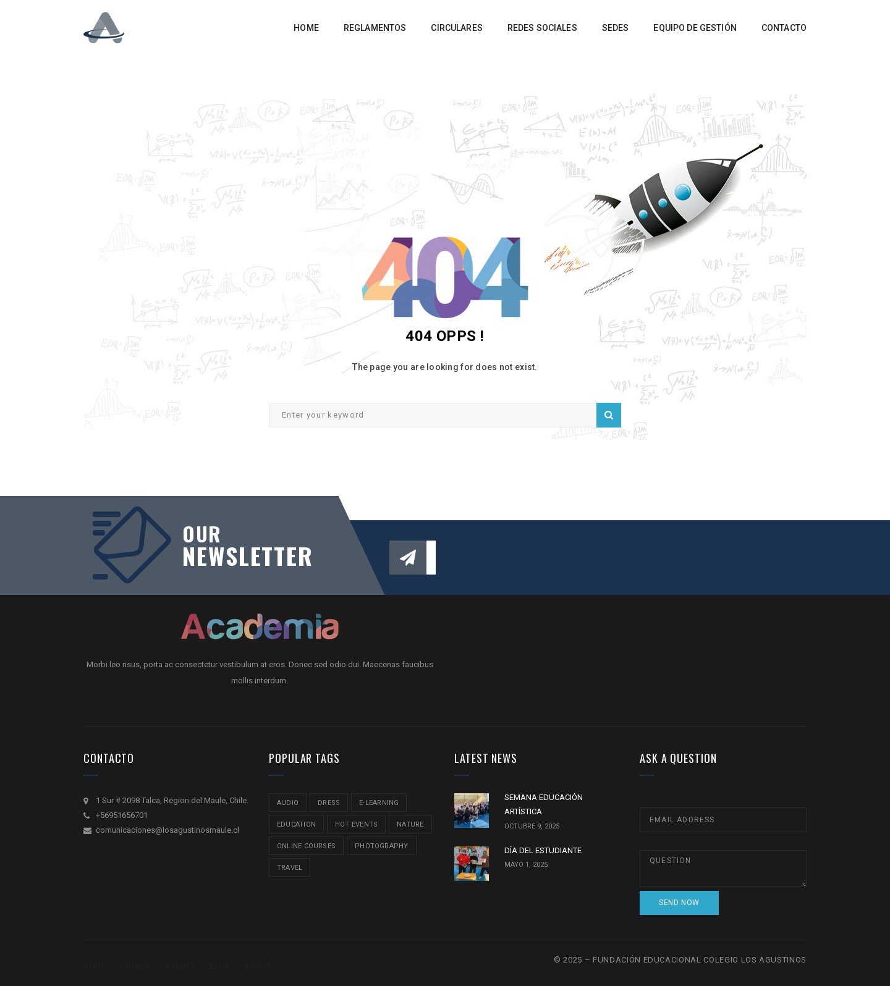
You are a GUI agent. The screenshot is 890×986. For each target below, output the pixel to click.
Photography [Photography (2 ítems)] (381, 846)
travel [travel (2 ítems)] (289, 868)
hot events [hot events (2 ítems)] (356, 824)
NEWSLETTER (241, 555)
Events (180, 966)
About (257, 966)
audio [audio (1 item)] (288, 803)
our (202, 534)
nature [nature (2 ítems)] (410, 824)
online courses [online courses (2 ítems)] (306, 846)
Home (94, 966)
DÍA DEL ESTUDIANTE (543, 850)
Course (135, 966)
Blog (220, 966)
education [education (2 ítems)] (296, 824)
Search (608, 415)
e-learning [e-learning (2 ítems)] (379, 803)
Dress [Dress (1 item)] (329, 803)
